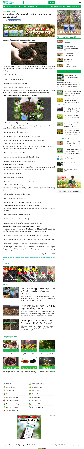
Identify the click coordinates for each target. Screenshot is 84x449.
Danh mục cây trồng (10, 6)
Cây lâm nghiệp (34, 397)
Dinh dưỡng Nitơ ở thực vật (68, 164)
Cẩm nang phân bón (10, 11)
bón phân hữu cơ (43, 257)
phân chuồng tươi (34, 257)
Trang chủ (7, 384)
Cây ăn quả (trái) (9, 394)
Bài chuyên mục (73, 6)
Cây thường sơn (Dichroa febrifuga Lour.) (67, 54)
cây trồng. (23, 259)
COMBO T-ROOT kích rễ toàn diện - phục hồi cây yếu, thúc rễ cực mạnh (69, 93)
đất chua (18, 259)
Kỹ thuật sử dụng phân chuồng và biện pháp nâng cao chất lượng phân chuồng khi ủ (38, 291)
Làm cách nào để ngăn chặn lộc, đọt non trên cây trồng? (68, 117)
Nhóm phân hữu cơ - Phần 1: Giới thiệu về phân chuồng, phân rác (38, 306)
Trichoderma (13, 259)
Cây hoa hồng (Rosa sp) (64, 60)
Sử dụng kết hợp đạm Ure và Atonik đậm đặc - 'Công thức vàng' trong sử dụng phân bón (68, 101)
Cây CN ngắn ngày (35, 387)
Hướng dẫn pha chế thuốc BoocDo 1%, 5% (68, 158)
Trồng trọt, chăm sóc (10, 407)
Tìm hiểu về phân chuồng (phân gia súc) (68, 170)
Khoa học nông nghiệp (36, 407)
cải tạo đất (49, 257)
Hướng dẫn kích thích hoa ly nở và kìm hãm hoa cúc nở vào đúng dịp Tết (69, 124)
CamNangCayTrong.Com (12, 2)
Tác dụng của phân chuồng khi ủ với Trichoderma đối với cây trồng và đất (37, 321)
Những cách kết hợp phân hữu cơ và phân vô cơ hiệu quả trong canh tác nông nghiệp (69, 151)
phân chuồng (14, 257)
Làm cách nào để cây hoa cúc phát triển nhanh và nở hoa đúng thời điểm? (68, 132)
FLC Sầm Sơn (6, 263)
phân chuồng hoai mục (23, 257)
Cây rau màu (34, 390)
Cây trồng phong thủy (36, 384)
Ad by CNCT (52, 25)
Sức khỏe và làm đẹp (10, 411)
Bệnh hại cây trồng (42, 6)
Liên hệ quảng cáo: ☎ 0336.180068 (25, 445)
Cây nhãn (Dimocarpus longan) (66, 65)
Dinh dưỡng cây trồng (58, 6)
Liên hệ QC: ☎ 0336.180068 (14, 20)
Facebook (12, 445)
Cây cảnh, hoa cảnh (35, 394)
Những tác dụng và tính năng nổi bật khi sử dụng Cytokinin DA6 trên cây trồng (69, 110)
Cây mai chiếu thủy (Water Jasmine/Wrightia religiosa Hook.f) (67, 48)
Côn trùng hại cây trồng (26, 6)
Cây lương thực (9, 390)
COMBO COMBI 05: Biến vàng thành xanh (68, 77)
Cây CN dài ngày (9, 387)
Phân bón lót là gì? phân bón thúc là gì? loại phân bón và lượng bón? (68, 144)
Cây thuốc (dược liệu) (10, 397)
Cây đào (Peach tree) (64, 41)
